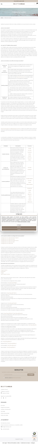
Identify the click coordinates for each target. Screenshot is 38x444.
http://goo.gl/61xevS (7, 341)
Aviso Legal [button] (4, 442)
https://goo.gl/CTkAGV (11, 293)
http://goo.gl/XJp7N (12, 345)
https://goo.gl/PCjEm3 (8, 313)
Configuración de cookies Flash (7, 243)
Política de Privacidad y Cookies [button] (13, 442)
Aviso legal (3, 411)
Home (2, 17)
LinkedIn (29, 156)
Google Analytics (29, 178)
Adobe (30, 198)
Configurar (19, 225)
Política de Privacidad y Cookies (24, 221)
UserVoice (29, 158)
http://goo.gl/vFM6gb (12, 282)
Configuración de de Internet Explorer (10, 237)
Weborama (30, 201)
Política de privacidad (5, 413)
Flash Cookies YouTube (5, 274)
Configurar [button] (33, 442)
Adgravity (29, 194)
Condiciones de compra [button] (25, 442)
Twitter (29, 154)
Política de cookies (4, 415)
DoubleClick (29, 188)
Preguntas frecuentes (5, 407)
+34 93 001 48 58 (6, 429)
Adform (30, 196)
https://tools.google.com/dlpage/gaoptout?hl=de (10, 128)
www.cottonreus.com (21, 77)
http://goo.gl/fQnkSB (12, 303)
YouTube (29, 150)
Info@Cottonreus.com (7, 426)
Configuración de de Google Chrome (9, 240)
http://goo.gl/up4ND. (32, 325)
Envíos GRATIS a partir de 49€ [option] (19, 1)
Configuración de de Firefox (8, 239)
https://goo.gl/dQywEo (17, 313)
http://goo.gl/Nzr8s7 (11, 347)
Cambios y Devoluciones (5, 409)
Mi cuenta (3, 405)
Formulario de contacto (5, 423)
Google (29, 148)
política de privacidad (16, 377)
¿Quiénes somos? (4, 389)
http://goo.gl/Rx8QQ (12, 343)
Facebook (29, 152)
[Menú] (36, 432)
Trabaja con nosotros (5, 391)
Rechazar (19, 227)
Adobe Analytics (29, 184)
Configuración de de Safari (7, 242)
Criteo (29, 192)
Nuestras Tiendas (6, 393)
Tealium (29, 159)
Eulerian (29, 199)
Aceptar (19, 229)
